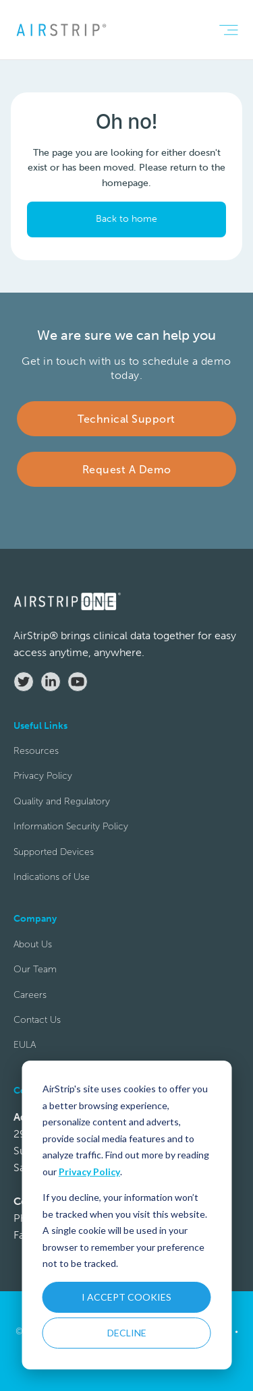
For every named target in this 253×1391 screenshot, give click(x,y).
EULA (24, 1044)
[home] (60, 30)
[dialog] (126, 1215)
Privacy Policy (89, 1171)
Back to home (126, 219)
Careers (30, 995)
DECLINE (126, 1332)
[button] (228, 30)
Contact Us (37, 1020)
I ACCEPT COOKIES (126, 1297)
